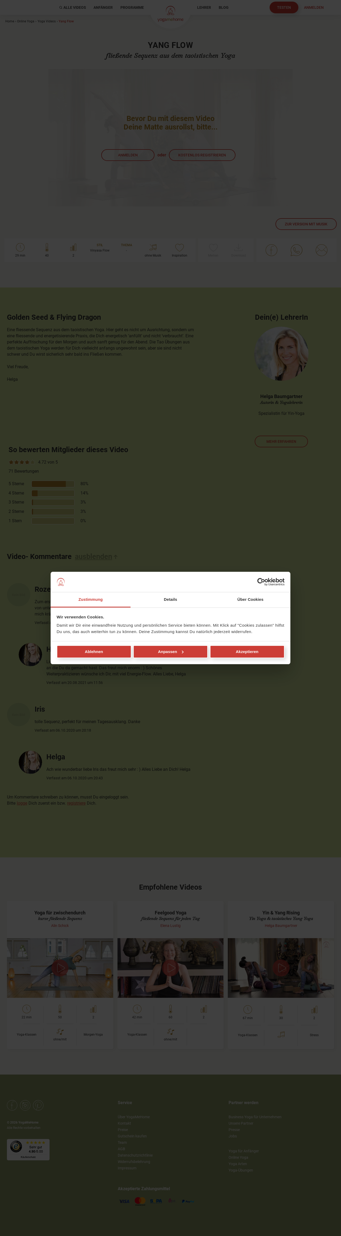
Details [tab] (170, 599)
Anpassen (171, 651)
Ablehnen (94, 651)
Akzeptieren (247, 651)
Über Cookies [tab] (250, 599)
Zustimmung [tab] (91, 599)
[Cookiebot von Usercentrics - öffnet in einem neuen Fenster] (261, 582)
